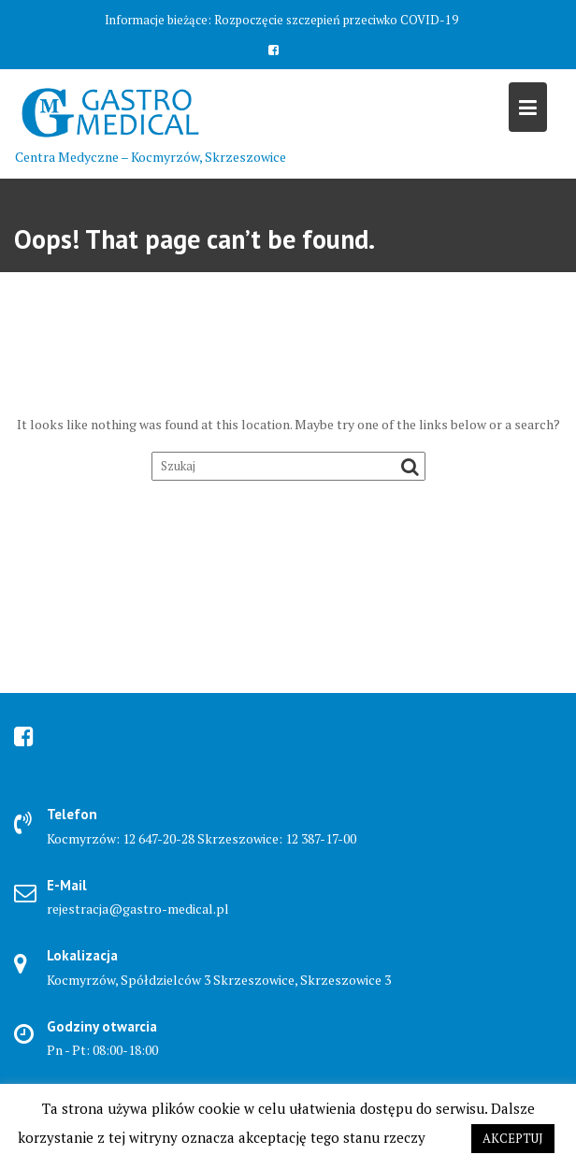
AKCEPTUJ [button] (512, 1138)
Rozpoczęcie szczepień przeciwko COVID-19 (336, 19)
